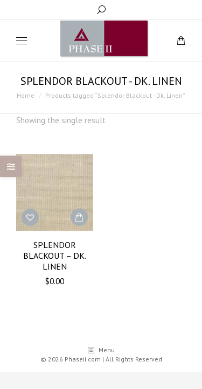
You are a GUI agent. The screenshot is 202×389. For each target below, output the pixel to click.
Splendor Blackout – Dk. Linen (54, 255)
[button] (30, 217)
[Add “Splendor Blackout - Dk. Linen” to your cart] (79, 217)
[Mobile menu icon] (21, 41)
